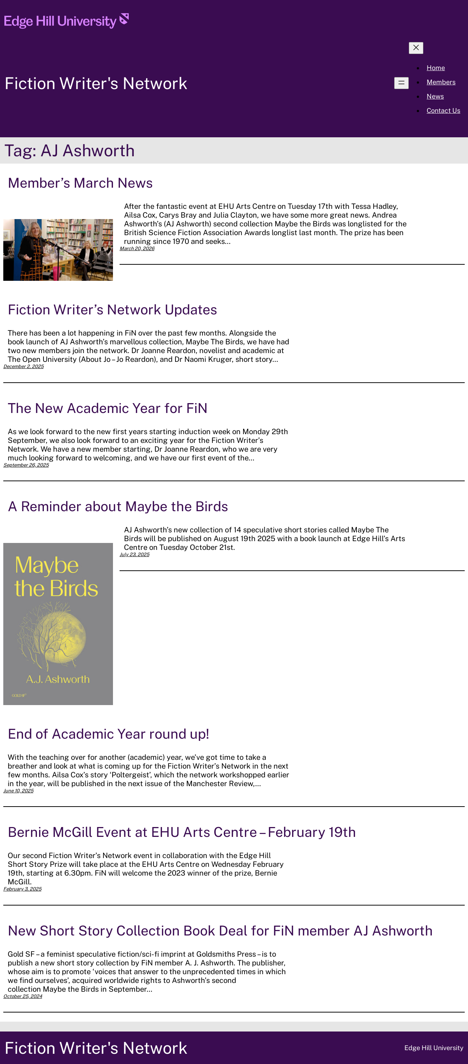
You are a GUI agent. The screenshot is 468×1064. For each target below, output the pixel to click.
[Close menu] (416, 48)
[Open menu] (401, 83)
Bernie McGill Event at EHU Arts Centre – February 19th (182, 832)
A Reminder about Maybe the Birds (118, 506)
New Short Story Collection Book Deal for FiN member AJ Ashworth (220, 930)
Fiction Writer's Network (96, 83)
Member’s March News (80, 183)
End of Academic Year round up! (108, 734)
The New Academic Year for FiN (108, 408)
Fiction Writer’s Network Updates (112, 309)
